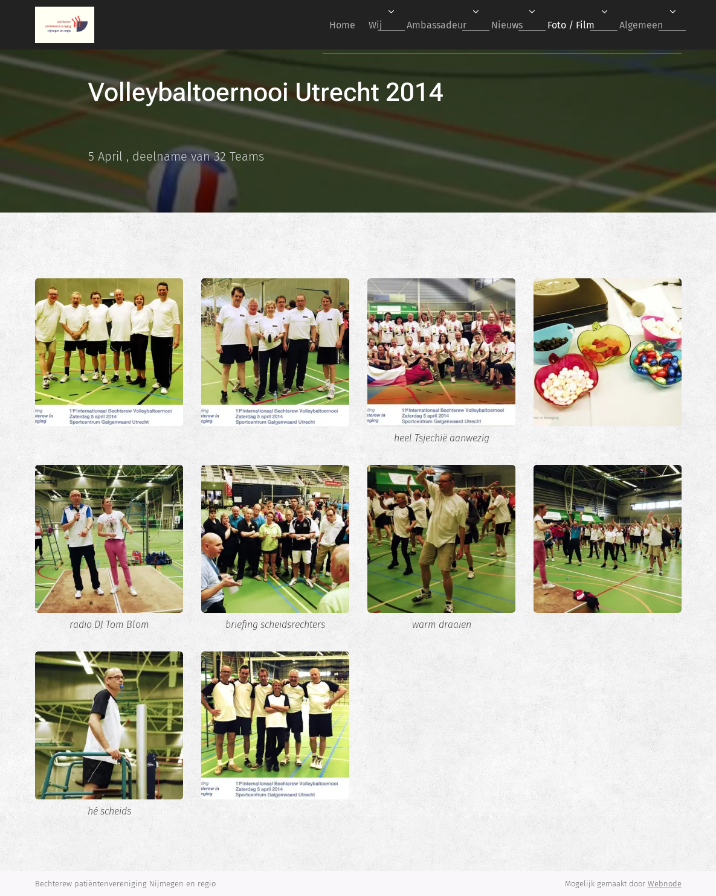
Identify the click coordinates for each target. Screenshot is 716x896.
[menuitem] (311, 25)
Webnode (665, 883)
